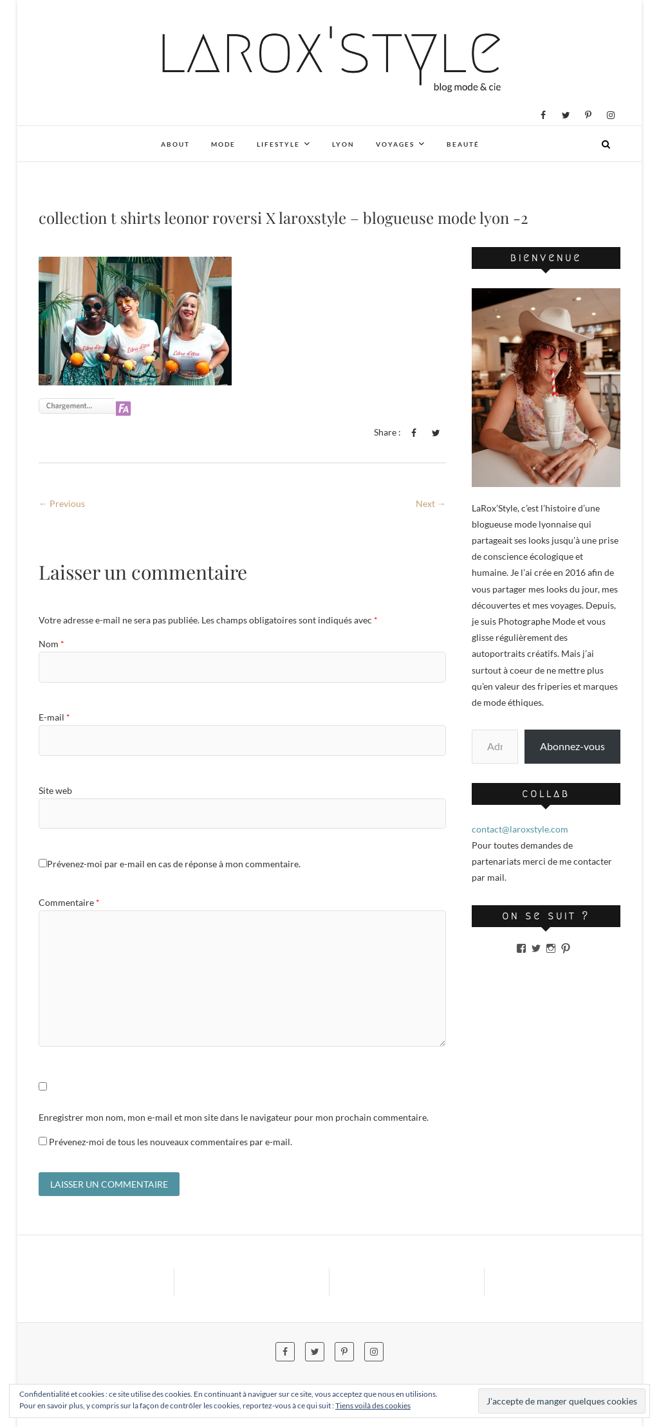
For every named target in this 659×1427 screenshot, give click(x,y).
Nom (51, 643)
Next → (431, 503)
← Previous (62, 503)
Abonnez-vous (572, 746)
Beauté (463, 144)
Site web (55, 790)
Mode (223, 144)
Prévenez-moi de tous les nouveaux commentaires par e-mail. (170, 1141)
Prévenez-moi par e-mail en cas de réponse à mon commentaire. (170, 863)
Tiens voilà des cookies (373, 1405)
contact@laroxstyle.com (520, 829)
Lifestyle (278, 144)
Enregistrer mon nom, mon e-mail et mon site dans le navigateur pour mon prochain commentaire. (234, 1117)
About (175, 144)
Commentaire (69, 902)
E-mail (54, 717)
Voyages (395, 144)
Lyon (343, 144)
